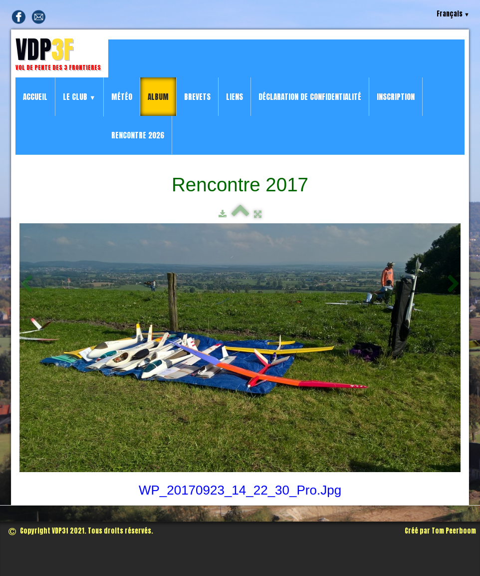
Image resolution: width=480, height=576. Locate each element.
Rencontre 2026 (137, 135)
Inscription (396, 96)
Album (158, 96)
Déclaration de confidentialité (309, 96)
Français (453, 13)
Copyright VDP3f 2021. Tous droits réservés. (80, 531)
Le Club (79, 96)
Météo (121, 96)
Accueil (35, 96)
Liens (234, 96)
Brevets (197, 96)
